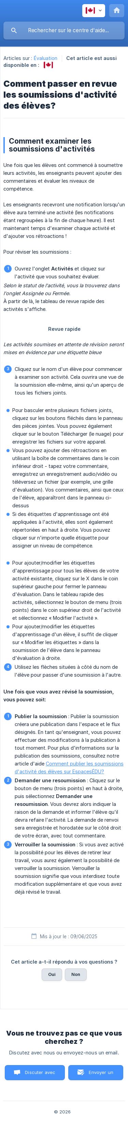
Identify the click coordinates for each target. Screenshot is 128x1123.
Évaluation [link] (46, 58)
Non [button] (75, 974)
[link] (48, 65)
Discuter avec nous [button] (40, 1075)
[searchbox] (64, 30)
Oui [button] (52, 974)
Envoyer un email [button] (101, 1075)
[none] (93, 10)
